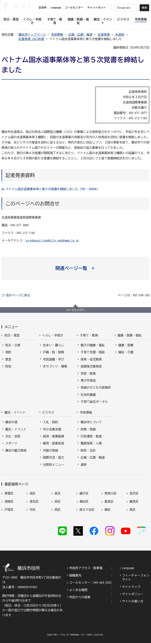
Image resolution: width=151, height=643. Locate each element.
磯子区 (84, 493)
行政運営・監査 (91, 436)
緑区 (108, 509)
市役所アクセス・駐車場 (85, 567)
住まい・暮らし (53, 345)
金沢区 (134, 493)
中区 (32, 509)
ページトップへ (75, 310)
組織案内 (75, 575)
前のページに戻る (18, 295)
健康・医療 (125, 345)
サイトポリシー (132, 594)
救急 (8, 359)
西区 (58, 509)
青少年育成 (88, 380)
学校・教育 (88, 373)
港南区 (9, 501)
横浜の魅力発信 (15, 450)
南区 (132, 509)
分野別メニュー (53, 464)
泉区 (58, 493)
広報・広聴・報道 (80, 34)
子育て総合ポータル (94, 401)
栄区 (58, 501)
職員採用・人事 (91, 443)
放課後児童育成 (91, 366)
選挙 (84, 464)
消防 (8, 352)
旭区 (32, 493)
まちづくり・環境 (55, 366)
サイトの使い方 (132, 601)
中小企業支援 (52, 429)
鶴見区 (134, 501)
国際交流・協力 (53, 457)
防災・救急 (12, 335)
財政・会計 (88, 450)
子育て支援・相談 (93, 352)
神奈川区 (111, 493)
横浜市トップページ (32, 34)
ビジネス (48, 412)
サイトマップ (131, 586)
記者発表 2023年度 (31, 38)
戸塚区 (9, 509)
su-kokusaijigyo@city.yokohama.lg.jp (52, 240)
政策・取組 (88, 429)
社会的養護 (88, 394)
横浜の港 (11, 422)
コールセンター (74, 7)
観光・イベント (15, 412)
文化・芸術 (12, 436)
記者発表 (104, 34)
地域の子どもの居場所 (96, 387)
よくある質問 (78, 589)
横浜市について (91, 422)
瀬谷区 (84, 501)
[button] (75, 268)
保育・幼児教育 (91, 359)
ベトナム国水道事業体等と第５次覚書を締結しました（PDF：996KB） (52, 189)
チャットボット (96, 7)
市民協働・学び (53, 359)
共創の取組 (50, 450)
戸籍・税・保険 (53, 352)
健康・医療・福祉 (130, 335)
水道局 (119, 34)
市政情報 (57, 34)
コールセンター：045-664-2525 (90, 582)
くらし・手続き (52, 335)
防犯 (8, 366)
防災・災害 (12, 345)
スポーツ (11, 443)
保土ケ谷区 (87, 509)
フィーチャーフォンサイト (135, 577)
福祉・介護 (125, 352)
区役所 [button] (43, 7)
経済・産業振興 (53, 436)
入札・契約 (50, 422)
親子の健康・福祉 (93, 345)
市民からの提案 (79, 597)
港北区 (34, 501)
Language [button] (56, 7)
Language (128, 567)
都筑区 (109, 501)
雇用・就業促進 (53, 443)
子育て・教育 (89, 335)
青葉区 (9, 493)
